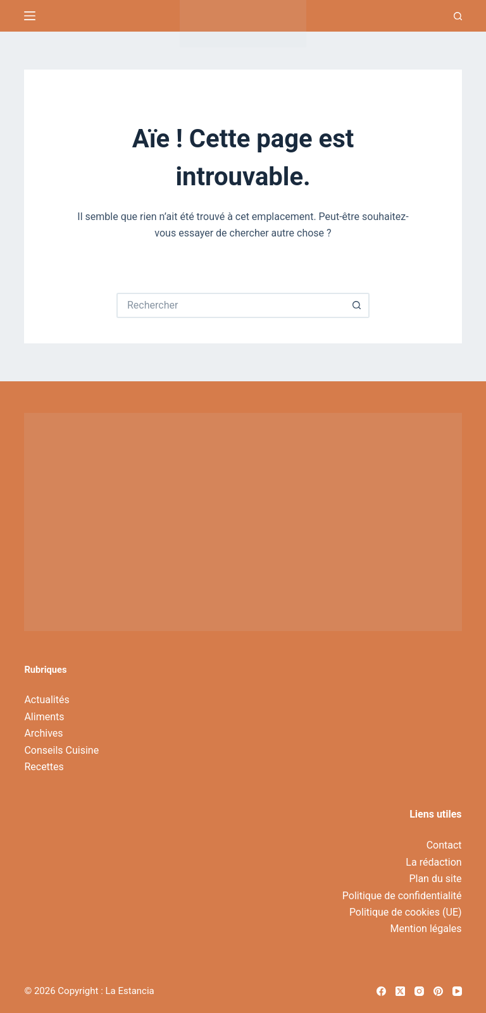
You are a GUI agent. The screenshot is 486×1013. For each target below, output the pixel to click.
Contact (444, 845)
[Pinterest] (438, 991)
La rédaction (433, 862)
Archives (43, 733)
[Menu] (29, 15)
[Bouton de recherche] (357, 305)
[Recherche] (458, 16)
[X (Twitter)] (400, 991)
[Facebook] (381, 991)
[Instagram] (419, 991)
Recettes (43, 767)
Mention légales (426, 929)
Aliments (44, 717)
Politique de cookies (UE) (405, 912)
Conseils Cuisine (61, 750)
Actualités (46, 700)
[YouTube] (457, 991)
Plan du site (435, 879)
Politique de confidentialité (402, 896)
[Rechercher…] (230, 305)
